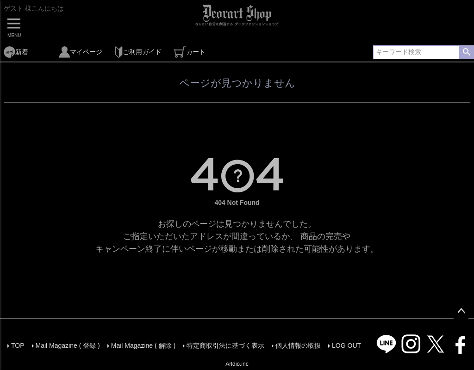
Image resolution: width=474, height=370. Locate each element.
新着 (16, 52)
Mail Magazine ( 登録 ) (68, 345)
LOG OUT (346, 345)
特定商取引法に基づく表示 (225, 345)
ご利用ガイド (138, 52)
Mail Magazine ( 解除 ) (143, 345)
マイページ (80, 52)
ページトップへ (461, 311)
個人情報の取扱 (298, 345)
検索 (466, 52)
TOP (18, 345)
